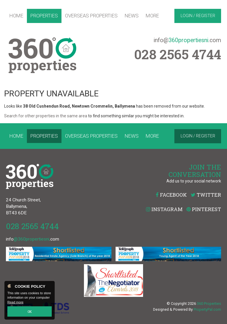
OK (29, 311)
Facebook (171, 194)
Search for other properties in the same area (45, 116)
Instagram (164, 209)
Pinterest (204, 209)
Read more (15, 302)
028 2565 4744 (32, 226)
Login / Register (198, 15)
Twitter (206, 194)
